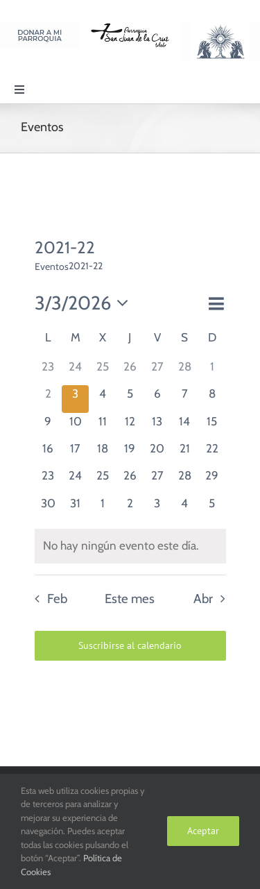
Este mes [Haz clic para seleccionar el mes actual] (130, 599)
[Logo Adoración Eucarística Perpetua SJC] (220, 27)
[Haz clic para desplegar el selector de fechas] (86, 303)
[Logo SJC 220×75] (130, 27)
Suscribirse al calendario (130, 646)
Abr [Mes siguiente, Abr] (203, 599)
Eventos (52, 266)
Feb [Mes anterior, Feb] (57, 599)
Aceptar (203, 830)
